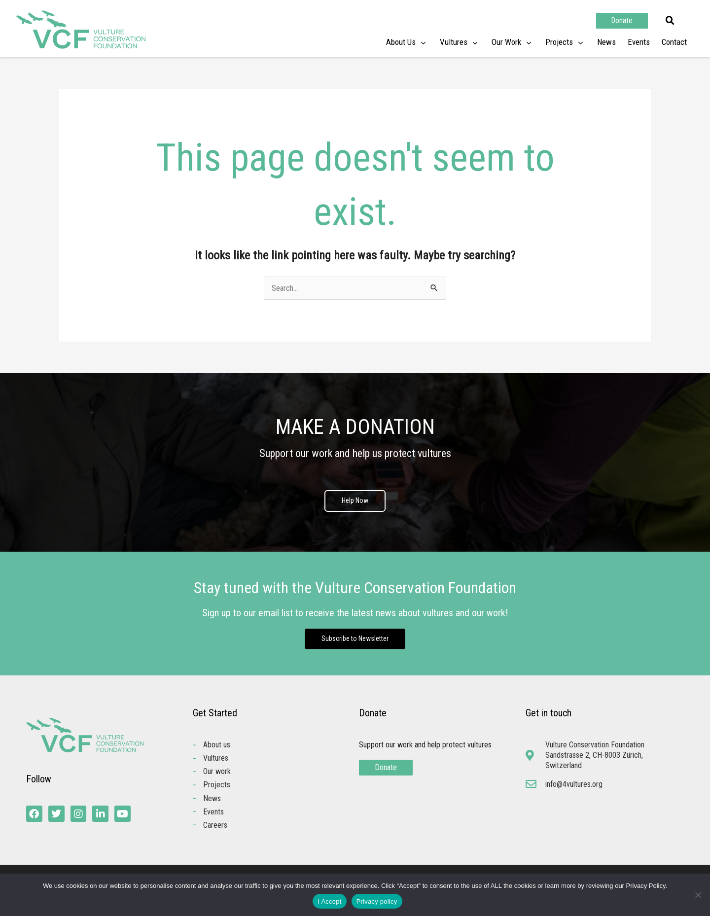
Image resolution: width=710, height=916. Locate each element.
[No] (698, 895)
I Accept (329, 901)
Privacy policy (376, 901)
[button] (670, 21)
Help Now (355, 501)
